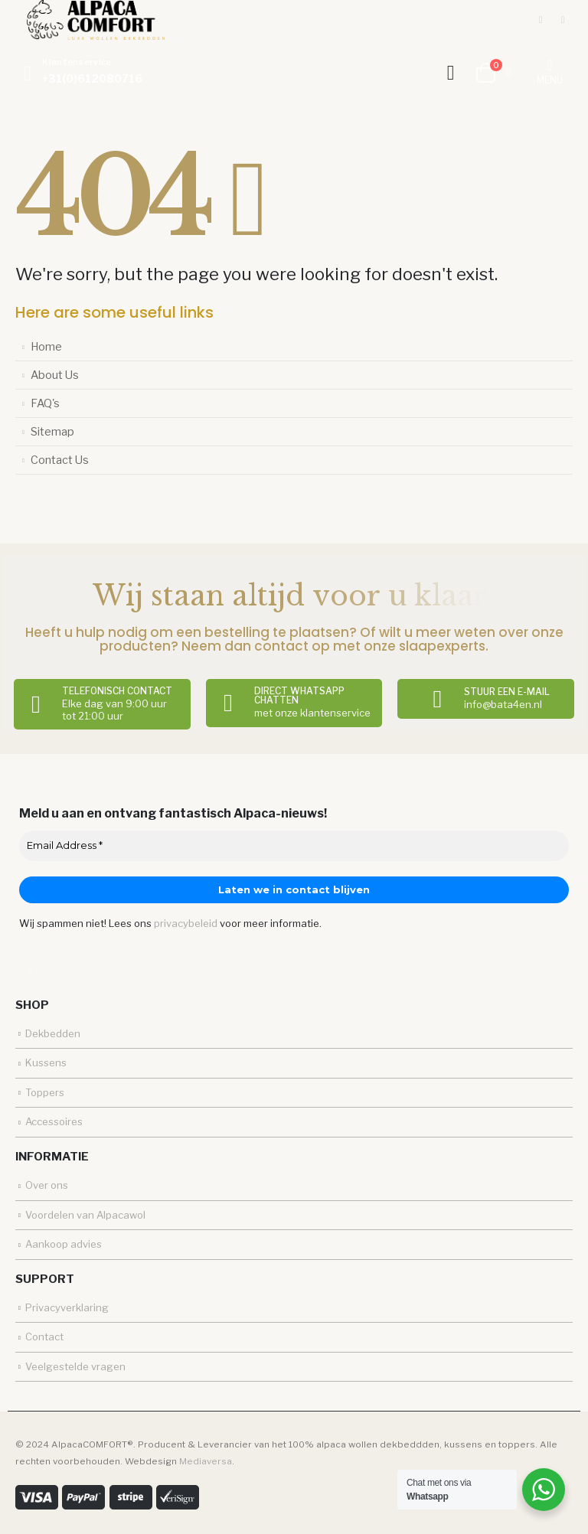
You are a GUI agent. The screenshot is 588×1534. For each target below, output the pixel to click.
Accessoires (54, 1121)
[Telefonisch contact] (102, 704)
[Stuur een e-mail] (485, 699)
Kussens (46, 1062)
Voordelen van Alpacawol (85, 1215)
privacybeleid (185, 923)
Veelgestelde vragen (75, 1366)
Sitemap (52, 432)
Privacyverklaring (67, 1307)
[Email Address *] (294, 846)
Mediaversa (205, 1461)
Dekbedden (52, 1033)
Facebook (31, 970)
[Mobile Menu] (550, 72)
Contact (44, 1336)
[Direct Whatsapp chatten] (294, 703)
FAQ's (45, 403)
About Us (55, 375)
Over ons (46, 1185)
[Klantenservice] (78, 72)
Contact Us (60, 460)
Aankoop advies (63, 1244)
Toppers (44, 1092)
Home (46, 347)
